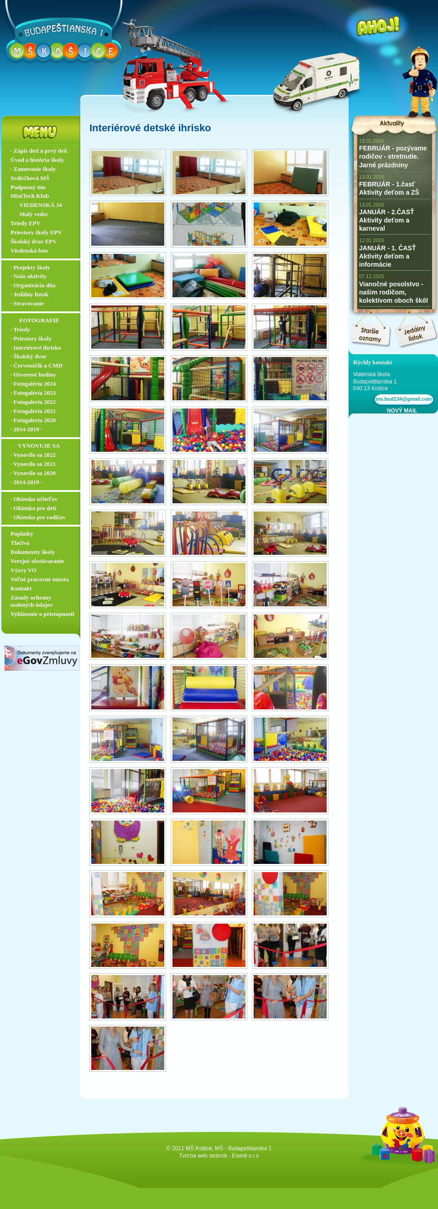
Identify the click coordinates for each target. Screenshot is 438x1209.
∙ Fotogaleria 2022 (33, 401)
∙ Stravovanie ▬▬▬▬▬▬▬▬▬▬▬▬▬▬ (42, 307)
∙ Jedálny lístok (29, 294)
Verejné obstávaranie (37, 561)
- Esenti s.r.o (244, 1155)
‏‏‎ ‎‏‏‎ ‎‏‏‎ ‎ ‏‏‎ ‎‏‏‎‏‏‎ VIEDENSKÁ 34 (36, 205)
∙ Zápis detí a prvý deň (38, 150)
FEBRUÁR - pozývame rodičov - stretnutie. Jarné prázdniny (393, 156)
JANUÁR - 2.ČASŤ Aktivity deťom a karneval (386, 220)
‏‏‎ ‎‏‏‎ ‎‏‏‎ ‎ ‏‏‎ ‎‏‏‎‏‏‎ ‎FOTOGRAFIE (34, 320)
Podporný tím (28, 187)
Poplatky (21, 533)
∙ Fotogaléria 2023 (33, 392)
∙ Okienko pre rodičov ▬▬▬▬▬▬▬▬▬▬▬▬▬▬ (42, 521)
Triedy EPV (25, 223)
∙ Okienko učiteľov (33, 499)
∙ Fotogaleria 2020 (33, 420)
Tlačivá (19, 542)
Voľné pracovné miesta (39, 579)
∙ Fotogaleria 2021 (33, 411)
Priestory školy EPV (36, 232)
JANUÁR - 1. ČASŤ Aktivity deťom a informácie (387, 256)
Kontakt (20, 588)
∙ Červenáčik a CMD (36, 365)
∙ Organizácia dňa (33, 285)
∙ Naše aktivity (28, 276)
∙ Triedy (20, 329)
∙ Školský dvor (28, 356)
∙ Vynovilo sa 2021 (33, 463)
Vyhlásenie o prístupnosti (42, 613)
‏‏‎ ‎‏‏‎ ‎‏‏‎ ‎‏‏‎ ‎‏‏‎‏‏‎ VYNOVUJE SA (35, 445)
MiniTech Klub (29, 195)
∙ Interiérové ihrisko (35, 347)
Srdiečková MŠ (29, 178)
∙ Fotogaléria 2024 (33, 383)
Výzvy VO (23, 570)
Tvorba (187, 1155)
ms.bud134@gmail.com (402, 399)
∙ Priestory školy (31, 338)
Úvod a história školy (37, 159)
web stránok (212, 1155)
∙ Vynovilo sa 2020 (33, 473)
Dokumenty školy (32, 551)
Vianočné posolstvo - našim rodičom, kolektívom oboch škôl (393, 292)
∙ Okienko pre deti (33, 508)
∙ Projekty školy (30, 267)
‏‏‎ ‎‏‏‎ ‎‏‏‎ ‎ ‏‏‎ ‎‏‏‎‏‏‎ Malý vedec (29, 214)
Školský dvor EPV (33, 241)
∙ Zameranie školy (33, 168)
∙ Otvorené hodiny (33, 374)
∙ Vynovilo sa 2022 (33, 454)
